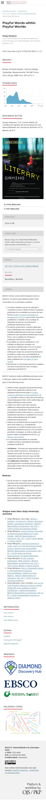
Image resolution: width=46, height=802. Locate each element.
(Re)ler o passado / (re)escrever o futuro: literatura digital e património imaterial (25, 521)
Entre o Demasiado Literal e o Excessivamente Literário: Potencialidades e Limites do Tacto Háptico (25, 572)
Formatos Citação (14, 249)
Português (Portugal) (13, 640)
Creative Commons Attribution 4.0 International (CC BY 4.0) (24, 395)
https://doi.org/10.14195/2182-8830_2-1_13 (24, 51)
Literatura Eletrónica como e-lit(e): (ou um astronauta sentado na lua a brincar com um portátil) (24, 546)
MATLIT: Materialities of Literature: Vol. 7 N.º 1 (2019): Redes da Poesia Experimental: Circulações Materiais (24, 553)
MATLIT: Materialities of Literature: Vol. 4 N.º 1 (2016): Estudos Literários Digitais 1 (23, 578)
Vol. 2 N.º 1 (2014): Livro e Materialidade (19, 14)
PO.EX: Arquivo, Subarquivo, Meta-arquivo (20, 559)
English (7, 636)
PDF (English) (12, 209)
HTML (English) (13, 204)
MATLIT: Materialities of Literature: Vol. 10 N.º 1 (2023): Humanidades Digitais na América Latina (25, 595)
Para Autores (8, 616)
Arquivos (22, 11)
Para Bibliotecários (11, 620)
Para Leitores (9, 613)
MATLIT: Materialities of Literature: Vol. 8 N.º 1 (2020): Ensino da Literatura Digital (24, 526)
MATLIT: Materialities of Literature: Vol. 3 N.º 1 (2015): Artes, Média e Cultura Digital (25, 538)
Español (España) (11, 643)
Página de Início (9, 11)
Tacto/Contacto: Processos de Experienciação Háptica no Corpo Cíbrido (25, 533)
